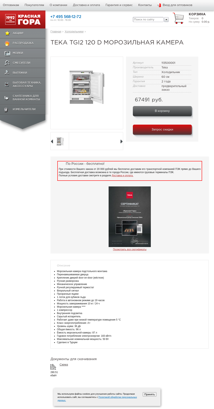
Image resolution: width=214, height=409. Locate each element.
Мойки (18, 53)
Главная (55, 31)
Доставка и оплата (86, 5)
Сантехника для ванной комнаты (26, 98)
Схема (64, 364)
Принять (149, 394)
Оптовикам (11, 5)
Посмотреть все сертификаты (130, 249)
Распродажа (23, 43)
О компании (58, 5)
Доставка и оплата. (122, 175)
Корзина (197, 14)
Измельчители (24, 109)
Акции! (18, 33)
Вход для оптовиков (177, 5)
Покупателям (34, 5)
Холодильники (74, 31)
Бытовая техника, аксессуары (27, 84)
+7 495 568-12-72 (65, 17)
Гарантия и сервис (119, 5)
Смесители (21, 63)
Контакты (145, 5)
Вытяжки (20, 73)
